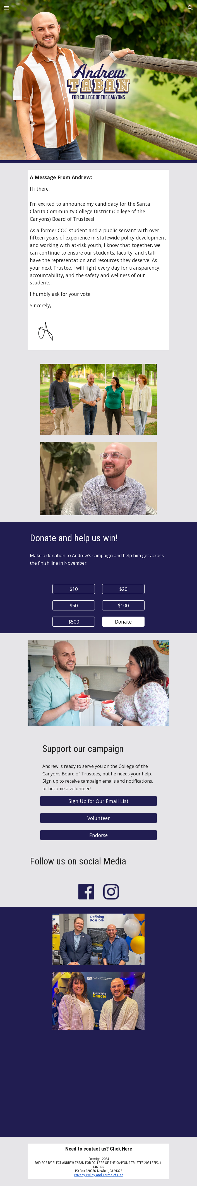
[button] (6, 7)
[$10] (73, 589)
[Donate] (123, 622)
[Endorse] (98, 835)
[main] (98, 241)
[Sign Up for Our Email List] (98, 801)
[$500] (73, 622)
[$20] (123, 589)
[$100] (123, 605)
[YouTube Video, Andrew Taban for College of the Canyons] (98, 1086)
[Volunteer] (98, 818)
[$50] (73, 605)
